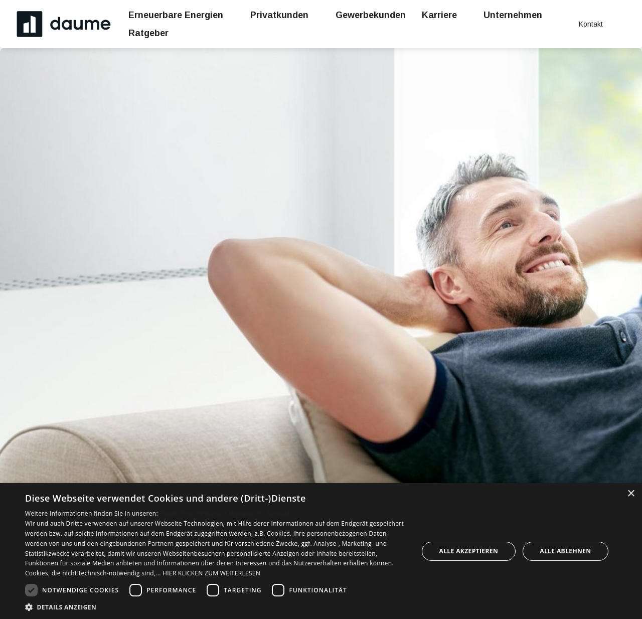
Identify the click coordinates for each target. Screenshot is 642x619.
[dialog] (321, 551)
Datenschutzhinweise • (193, 513)
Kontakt (278, 513)
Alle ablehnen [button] (565, 551)
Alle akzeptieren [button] (469, 551)
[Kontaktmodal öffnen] (584, 24)
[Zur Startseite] (64, 24)
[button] (216, 606)
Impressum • (247, 513)
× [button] (630, 494)
